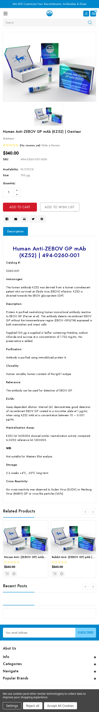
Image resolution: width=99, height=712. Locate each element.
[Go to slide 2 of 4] (93, 512)
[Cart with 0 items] (93, 13)
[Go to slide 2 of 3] (93, 587)
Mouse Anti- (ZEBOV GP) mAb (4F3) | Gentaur (34, 557)
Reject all (32, 706)
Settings (12, 706)
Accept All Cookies (60, 706)
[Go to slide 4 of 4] (85, 512)
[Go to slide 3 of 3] (85, 587)
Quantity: (9, 183)
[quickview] (14, 574)
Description (15, 231)
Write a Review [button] (50, 145)
